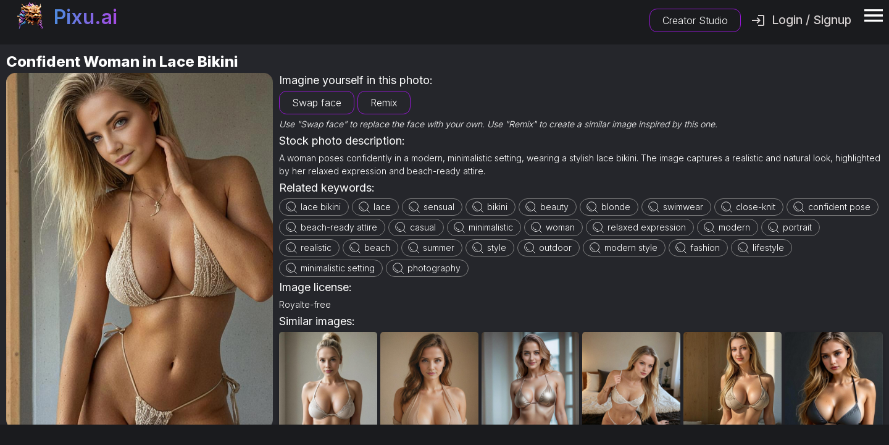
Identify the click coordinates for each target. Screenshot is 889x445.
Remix (384, 102)
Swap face (316, 102)
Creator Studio (695, 20)
